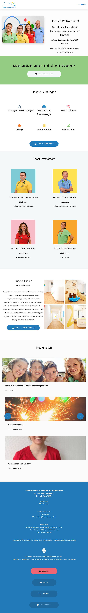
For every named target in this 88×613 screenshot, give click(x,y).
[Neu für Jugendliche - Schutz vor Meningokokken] (44, 377)
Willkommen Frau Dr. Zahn (19, 464)
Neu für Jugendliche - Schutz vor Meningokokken (26, 386)
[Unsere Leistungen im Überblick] (44, 144)
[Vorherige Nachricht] (7, 416)
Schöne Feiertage (16, 425)
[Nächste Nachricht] (80, 416)
